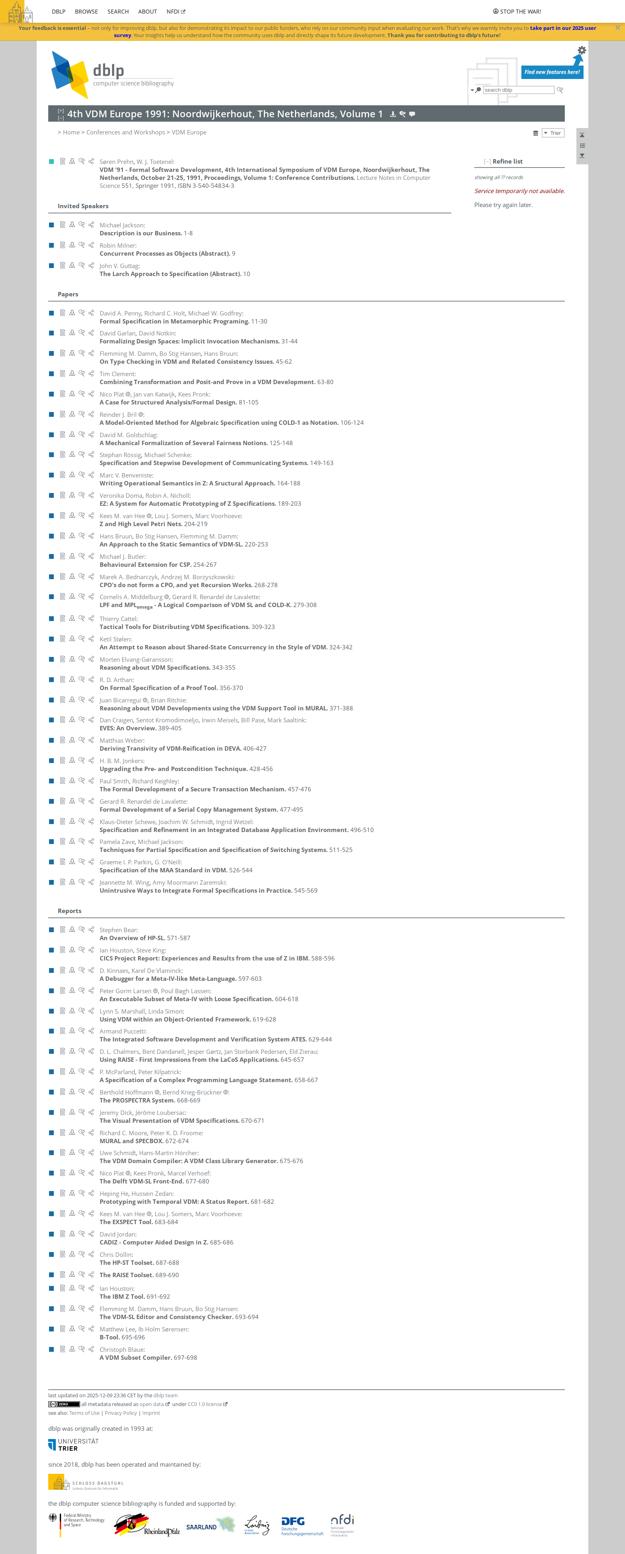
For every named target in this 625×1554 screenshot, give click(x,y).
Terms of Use (84, 1412)
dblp (58, 11)
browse (86, 11)
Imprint (151, 1412)
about (147, 11)
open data (152, 1404)
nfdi (173, 11)
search (118, 11)
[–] (487, 161)
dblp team (165, 1395)
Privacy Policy (121, 1412)
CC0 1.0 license (205, 1404)
